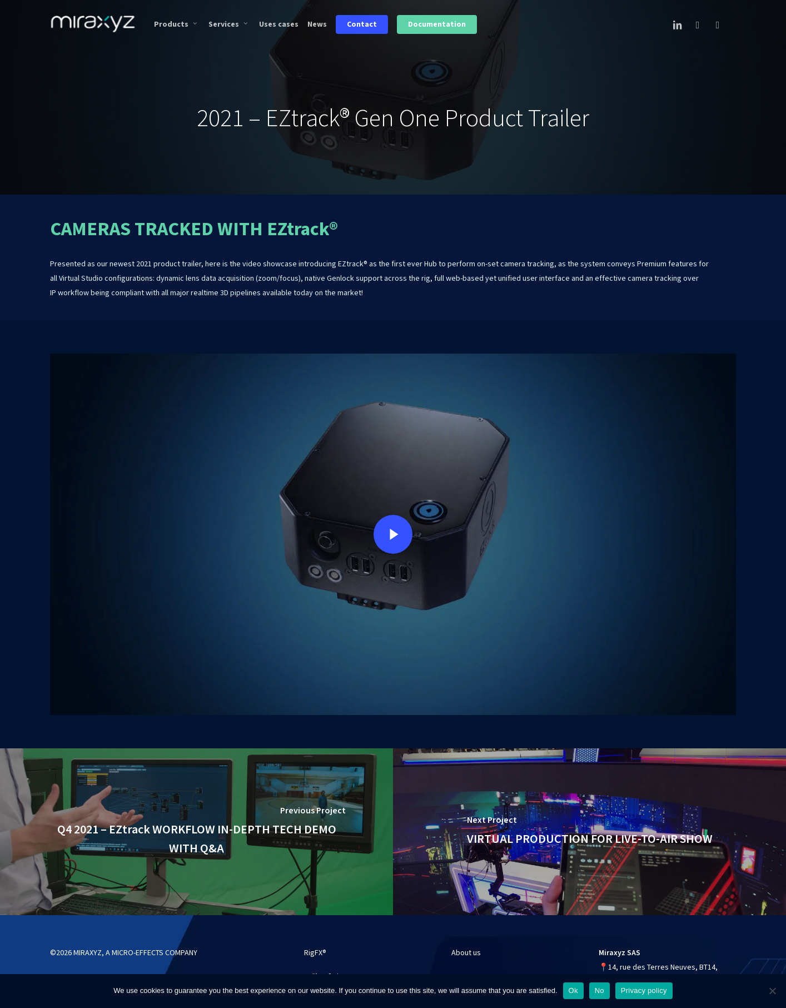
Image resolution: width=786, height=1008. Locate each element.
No (599, 990)
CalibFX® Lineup (329, 972)
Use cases (468, 972)
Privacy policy (644, 990)
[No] (772, 990)
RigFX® (315, 948)
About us (466, 948)
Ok (573, 990)
